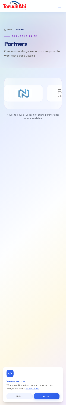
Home (8, 29)
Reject (19, 396)
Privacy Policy (32, 388)
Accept (46, 396)
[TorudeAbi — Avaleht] (14, 6)
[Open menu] (59, 6)
